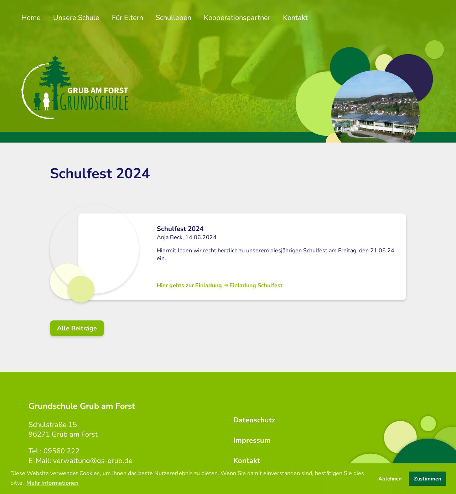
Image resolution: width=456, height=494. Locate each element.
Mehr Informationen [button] (52, 483)
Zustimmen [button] (427, 478)
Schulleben (173, 17)
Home (31, 17)
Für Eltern (127, 17)
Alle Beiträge (77, 328)
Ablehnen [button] (389, 478)
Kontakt (295, 17)
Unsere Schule (76, 17)
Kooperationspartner (237, 17)
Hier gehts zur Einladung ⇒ (220, 285)
